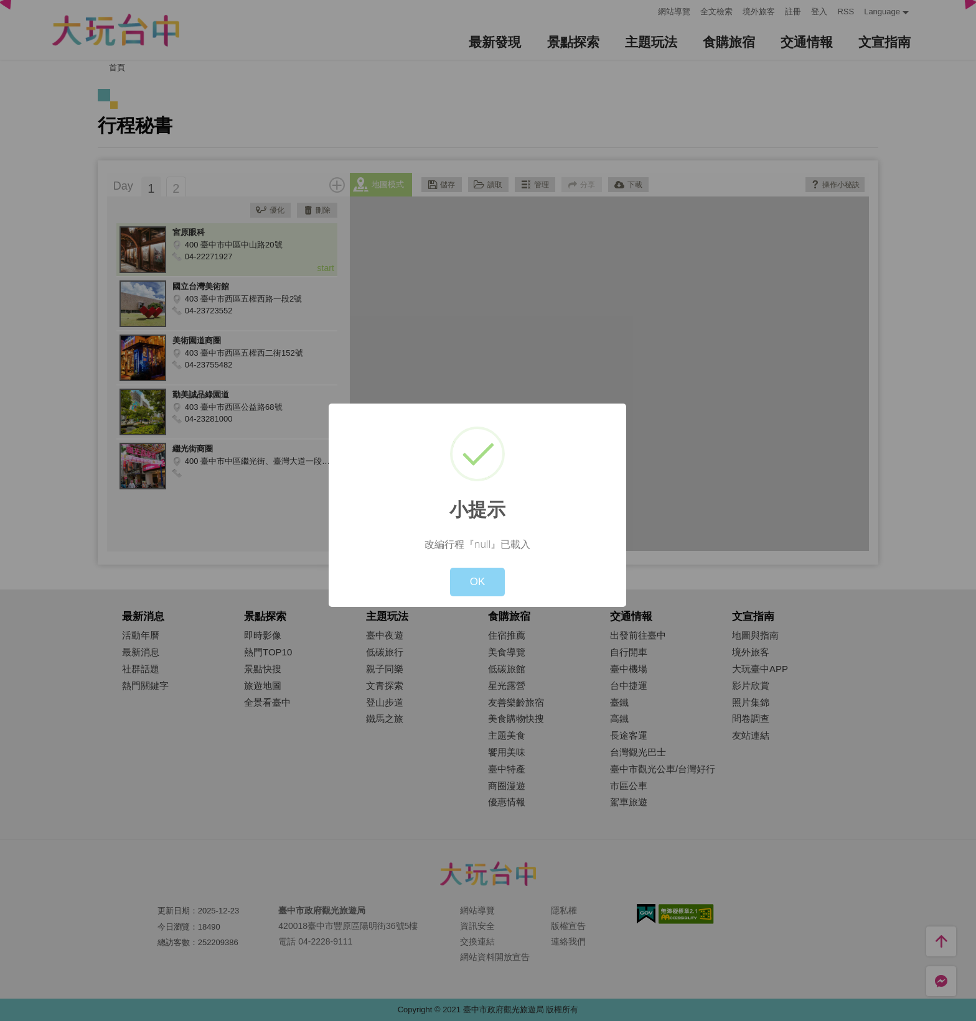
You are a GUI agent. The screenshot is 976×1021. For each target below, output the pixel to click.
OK (478, 582)
